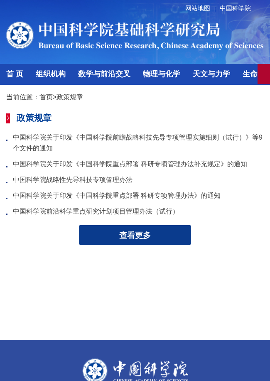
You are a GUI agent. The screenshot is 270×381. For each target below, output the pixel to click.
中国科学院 (235, 8)
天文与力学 (211, 74)
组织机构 (51, 74)
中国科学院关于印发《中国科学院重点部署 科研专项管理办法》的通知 (117, 195)
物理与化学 (161, 74)
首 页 (14, 74)
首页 (46, 97)
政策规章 (69, 97)
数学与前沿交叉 (104, 74)
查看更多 (135, 235)
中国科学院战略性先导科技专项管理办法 (73, 179)
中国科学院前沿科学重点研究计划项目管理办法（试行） (96, 211)
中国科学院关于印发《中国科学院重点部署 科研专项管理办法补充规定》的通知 (130, 163)
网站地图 (201, 8)
